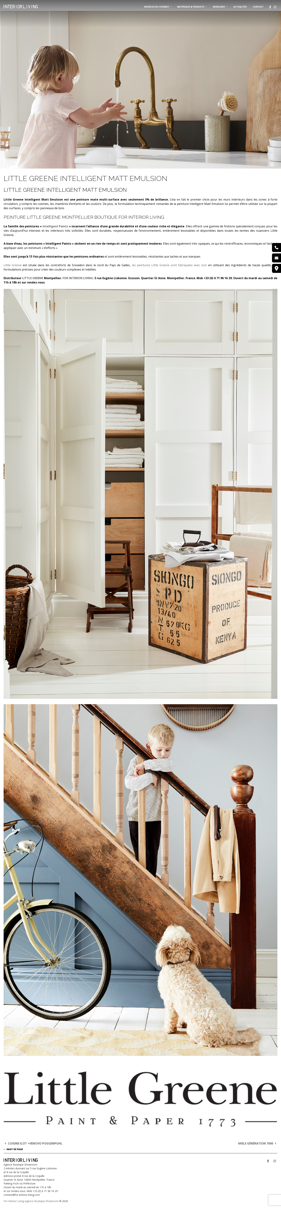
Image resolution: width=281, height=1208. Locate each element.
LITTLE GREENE (32, 278)
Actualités (240, 6)
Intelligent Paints (55, 226)
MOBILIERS (219, 6)
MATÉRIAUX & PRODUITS (190, 6)
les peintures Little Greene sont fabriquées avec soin (169, 265)
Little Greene (13, 265)
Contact (258, 6)
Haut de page (13, 1149)
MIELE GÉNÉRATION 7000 (257, 1143)
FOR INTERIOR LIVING (78, 278)
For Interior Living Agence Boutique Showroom (31, 1201)
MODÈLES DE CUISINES (156, 6)
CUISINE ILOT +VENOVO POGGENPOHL (33, 1143)
